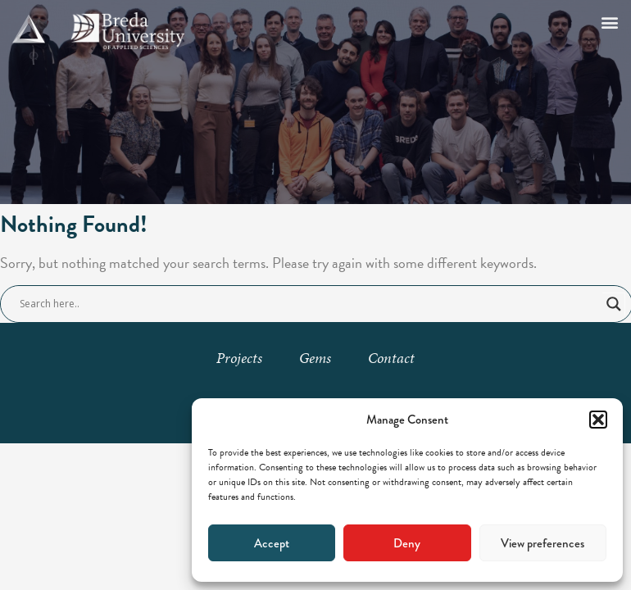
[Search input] (309, 304)
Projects (239, 357)
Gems (315, 357)
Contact (391, 357)
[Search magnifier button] (613, 304)
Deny (406, 543)
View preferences (542, 543)
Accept (271, 543)
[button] (598, 419)
